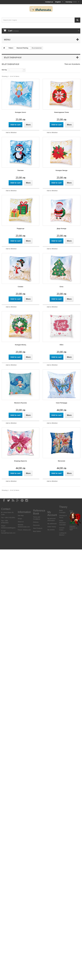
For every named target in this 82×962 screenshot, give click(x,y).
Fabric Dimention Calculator (62, 523)
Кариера (72, 526)
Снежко (20, 286)
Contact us (49, 2)
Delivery (36, 522)
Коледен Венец (20, 345)
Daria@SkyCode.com (8, 533)
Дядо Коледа (61, 228)
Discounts (36, 525)
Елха (61, 286)
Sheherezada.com (24, 527)
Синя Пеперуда (61, 403)
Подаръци (20, 228)
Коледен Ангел (20, 112)
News (71, 511)
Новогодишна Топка (61, 112)
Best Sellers (37, 531)
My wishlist (51, 530)
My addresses (52, 523)
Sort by (4, 70)
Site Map (21, 515)
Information (24, 512)
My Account (52, 513)
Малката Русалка (20, 403)
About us (21, 522)
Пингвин (20, 170)
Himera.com (26, 530)
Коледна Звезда (61, 170)
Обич (61, 345)
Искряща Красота (20, 461)
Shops (20, 518)
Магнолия (61, 461)
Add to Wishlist (11, 132)
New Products (37, 528)
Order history (51, 527)
